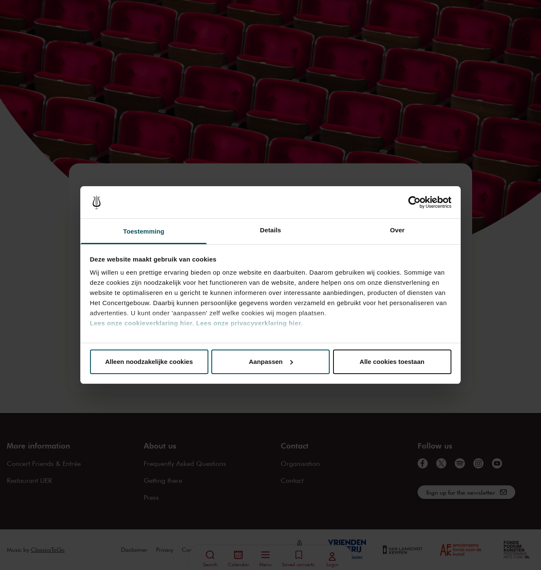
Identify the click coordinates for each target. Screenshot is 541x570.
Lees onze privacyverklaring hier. (249, 323)
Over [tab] (397, 230)
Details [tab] (270, 230)
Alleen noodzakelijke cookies (149, 361)
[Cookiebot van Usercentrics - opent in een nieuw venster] (414, 202)
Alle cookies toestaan (392, 361)
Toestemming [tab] (143, 231)
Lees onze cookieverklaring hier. (142, 323)
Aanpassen (271, 361)
